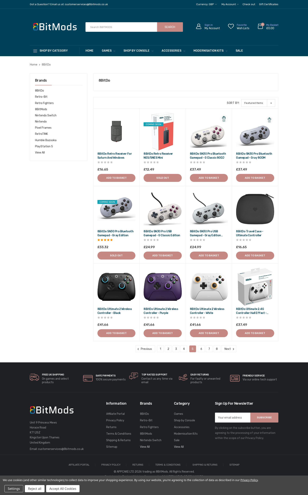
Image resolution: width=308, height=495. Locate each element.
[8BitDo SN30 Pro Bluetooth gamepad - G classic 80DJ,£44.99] (209, 131)
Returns (111, 427)
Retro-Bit (41, 96)
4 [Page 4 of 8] (184, 349)
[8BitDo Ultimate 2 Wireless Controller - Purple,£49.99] (163, 287)
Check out (249, 4)
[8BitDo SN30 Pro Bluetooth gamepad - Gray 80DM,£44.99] (255, 131)
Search (170, 27)
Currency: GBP (206, 4)
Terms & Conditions (118, 433)
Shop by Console (138, 50)
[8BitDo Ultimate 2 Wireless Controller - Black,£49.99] (116, 287)
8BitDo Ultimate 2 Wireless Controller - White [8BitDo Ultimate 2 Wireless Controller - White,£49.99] (207, 311)
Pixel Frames (43, 127)
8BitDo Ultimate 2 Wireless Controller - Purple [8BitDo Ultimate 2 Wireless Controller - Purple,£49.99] (161, 311)
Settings (14, 488)
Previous (145, 349)
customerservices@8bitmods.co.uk (61, 449)
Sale (239, 50)
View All (40, 152)
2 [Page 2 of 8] (168, 349)
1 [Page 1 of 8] (160, 349)
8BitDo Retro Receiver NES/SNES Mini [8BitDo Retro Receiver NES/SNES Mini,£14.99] (158, 155)
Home (89, 50)
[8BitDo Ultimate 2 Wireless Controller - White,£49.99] (209, 287)
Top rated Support (154, 374)
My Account (230, 4)
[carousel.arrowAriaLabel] (34, 377)
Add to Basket (116, 177)
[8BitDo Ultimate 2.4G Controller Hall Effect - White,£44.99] (255, 287)
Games (108, 50)
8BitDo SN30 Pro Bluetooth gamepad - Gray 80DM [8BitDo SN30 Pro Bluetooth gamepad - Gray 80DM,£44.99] (254, 155)
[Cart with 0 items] (267, 27)
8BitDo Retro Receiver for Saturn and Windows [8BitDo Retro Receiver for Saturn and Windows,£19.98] (114, 155)
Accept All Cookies (62, 488)
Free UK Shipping (53, 374)
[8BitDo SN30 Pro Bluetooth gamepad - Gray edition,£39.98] (116, 209)
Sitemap (111, 447)
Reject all (34, 488)
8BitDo (39, 90)
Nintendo (41, 121)
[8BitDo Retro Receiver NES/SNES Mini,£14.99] (163, 131)
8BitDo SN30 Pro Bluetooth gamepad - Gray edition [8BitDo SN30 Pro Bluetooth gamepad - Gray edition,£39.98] (115, 233)
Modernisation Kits (210, 50)
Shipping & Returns (118, 440)
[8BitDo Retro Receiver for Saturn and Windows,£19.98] (116, 131)
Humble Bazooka (45, 140)
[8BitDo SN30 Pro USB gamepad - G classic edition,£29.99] (163, 209)
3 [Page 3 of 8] (176, 349)
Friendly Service (254, 375)
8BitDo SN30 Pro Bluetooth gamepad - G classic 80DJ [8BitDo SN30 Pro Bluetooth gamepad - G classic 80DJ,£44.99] (208, 155)
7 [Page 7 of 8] (209, 349)
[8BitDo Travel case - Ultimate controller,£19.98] (255, 209)
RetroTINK (41, 134)
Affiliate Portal (115, 414)
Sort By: (233, 103)
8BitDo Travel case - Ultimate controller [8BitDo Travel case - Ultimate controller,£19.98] (249, 233)
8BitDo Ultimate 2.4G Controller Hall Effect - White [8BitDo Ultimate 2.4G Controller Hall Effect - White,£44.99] (251, 311)
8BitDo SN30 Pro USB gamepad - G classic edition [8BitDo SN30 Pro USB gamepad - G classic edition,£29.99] (162, 233)
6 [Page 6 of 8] (201, 349)
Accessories (173, 50)
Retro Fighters (44, 103)
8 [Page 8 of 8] (217, 349)
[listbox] (258, 103)
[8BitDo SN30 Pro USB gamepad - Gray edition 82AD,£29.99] (209, 209)
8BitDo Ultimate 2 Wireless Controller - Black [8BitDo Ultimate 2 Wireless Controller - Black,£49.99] (114, 311)
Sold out (162, 177)
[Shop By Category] (55, 50)
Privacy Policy (115, 420)
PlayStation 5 (44, 146)
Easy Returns (199, 374)
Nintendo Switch (45, 115)
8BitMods (41, 109)
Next (228, 349)
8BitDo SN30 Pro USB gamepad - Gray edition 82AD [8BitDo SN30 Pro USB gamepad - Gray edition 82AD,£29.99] (205, 233)
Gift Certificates (268, 4)
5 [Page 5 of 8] (192, 349)
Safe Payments (106, 375)
